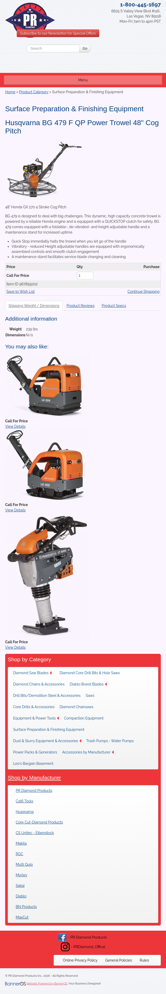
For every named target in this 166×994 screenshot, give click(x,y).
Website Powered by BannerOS (46, 983)
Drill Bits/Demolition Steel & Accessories (46, 695)
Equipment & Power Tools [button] (36, 718)
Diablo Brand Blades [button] (88, 684)
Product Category (33, 92)
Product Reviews (80, 306)
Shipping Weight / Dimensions (34, 306)
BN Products (26, 907)
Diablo (21, 896)
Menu (83, 80)
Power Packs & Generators (35, 752)
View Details (15, 426)
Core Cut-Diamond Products (39, 822)
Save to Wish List (20, 291)
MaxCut (22, 917)
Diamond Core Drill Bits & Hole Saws (90, 673)
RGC (19, 854)
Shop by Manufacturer (34, 778)
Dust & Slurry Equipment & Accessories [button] (47, 741)
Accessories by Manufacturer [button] (87, 752)
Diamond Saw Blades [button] (32, 673)
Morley (21, 875)
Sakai (20, 886)
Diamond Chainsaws (76, 707)
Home (10, 92)
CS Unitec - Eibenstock (35, 833)
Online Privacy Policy (80, 960)
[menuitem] (34, 673)
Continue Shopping (144, 291)
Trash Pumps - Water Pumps (110, 741)
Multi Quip (24, 864)
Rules (144, 960)
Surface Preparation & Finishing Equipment (48, 729)
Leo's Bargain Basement (33, 763)
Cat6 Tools (24, 801)
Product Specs (114, 306)
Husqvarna (25, 812)
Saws (90, 695)
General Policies (118, 960)
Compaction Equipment (83, 718)
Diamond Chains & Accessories (38, 684)
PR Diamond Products (34, 791)
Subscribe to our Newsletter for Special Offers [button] (58, 33)
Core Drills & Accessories (33, 707)
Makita (21, 843)
